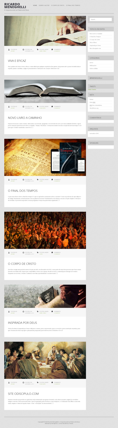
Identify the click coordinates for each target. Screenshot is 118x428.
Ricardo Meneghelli (15, 5)
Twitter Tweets (92, 89)
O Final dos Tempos (73, 5)
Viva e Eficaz (17, 61)
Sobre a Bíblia (43, 51)
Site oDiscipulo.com (23, 394)
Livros (41, 181)
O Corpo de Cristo (57, 5)
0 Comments (57, 51)
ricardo (13, 51)
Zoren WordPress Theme (66, 423)
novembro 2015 (94, 133)
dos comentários (96, 105)
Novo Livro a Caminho (25, 118)
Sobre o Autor (44, 5)
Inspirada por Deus (22, 323)
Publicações (42, 108)
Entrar (91, 99)
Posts (92, 102)
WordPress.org (94, 108)
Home (35, 5)
